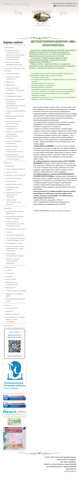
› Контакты (6, 305)
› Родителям (7, 163)
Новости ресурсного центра (16, 291)
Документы (10, 82)
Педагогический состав (14, 96)
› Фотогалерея (8, 325)
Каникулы (9, 276)
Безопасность (11, 181)
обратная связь (71, 3)
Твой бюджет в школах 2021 (15, 229)
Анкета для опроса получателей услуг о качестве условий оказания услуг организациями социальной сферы (15, 55)
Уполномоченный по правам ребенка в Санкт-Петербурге (15, 319)
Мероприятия (10, 288)
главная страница (58, 3)
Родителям (10, 166)
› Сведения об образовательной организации (14, 70)
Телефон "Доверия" (12, 314)
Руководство (10, 93)
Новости (9, 270)
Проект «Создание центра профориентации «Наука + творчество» (15, 248)
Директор (9, 311)
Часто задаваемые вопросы (15, 169)
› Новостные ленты (9, 267)
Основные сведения (12, 74)
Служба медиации (12, 146)
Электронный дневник (13, 178)
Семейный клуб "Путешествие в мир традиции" (13, 202)
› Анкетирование (8, 47)
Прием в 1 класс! (11, 172)
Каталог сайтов (11, 308)
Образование (10, 85)
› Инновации (7, 208)
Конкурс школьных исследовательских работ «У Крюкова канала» (15, 157)
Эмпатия (9, 232)
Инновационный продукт (14, 243)
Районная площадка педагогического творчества (13, 261)
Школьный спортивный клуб (15, 175)
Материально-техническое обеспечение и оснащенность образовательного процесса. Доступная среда (16, 103)
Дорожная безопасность (14, 184)
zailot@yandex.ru (70, 471)
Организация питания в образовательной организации (14, 195)
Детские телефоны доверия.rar (60, 210)
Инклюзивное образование (15, 235)
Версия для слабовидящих (64, 6)
